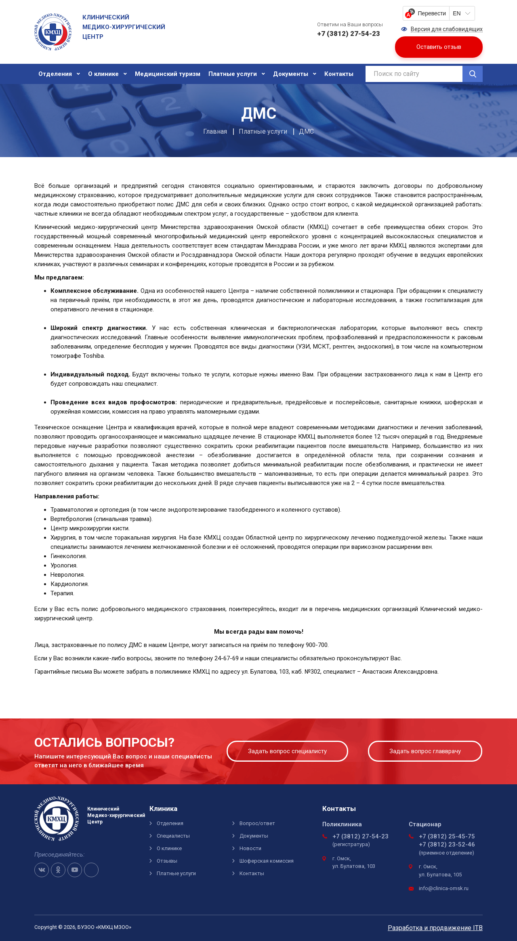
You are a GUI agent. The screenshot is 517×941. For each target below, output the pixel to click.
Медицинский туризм (167, 74)
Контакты (338, 74)
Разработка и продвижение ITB (435, 928)
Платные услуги (232, 74)
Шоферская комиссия (267, 861)
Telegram (91, 870)
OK (58, 870)
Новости (250, 848)
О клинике (103, 74)
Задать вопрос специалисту (287, 751)
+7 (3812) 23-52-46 (447, 844)
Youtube (74, 870)
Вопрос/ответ (257, 823)
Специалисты (173, 836)
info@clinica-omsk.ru (444, 888)
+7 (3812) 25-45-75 (447, 836)
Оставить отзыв (438, 46)
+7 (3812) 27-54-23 (360, 836)
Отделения (55, 74)
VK (41, 870)
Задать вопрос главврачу (425, 751)
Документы (290, 74)
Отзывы (167, 861)
